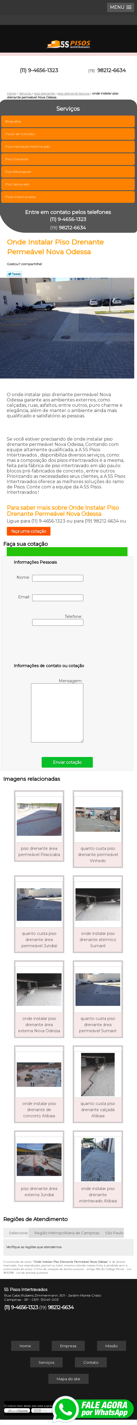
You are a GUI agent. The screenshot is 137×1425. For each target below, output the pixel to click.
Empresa (68, 1346)
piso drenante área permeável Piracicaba (39, 851)
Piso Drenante (17, 159)
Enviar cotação (67, 762)
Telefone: (57, 620)
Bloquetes (13, 121)
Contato (90, 1362)
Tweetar (14, 274)
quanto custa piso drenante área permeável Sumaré (98, 1024)
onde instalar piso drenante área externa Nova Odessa (39, 1024)
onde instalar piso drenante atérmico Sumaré (98, 939)
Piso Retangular (18, 172)
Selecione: (19, 1233)
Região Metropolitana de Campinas (66, 1233)
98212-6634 (111, 70)
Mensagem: (57, 710)
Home (25, 1346)
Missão (111, 1346)
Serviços (46, 1362)
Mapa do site (68, 1379)
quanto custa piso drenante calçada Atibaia (98, 1109)
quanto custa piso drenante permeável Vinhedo (98, 854)
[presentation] (49, 646)
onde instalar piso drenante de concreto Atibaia (39, 1109)
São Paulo (114, 1233)
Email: (50, 597)
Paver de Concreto (20, 134)
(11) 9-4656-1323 (39, 70)
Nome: (49, 578)
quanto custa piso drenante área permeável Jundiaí (39, 939)
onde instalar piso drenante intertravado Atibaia (98, 1194)
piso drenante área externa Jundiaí (39, 1191)
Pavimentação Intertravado (28, 146)
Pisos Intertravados (21, 197)
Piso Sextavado (17, 184)
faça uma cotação (28, 531)
